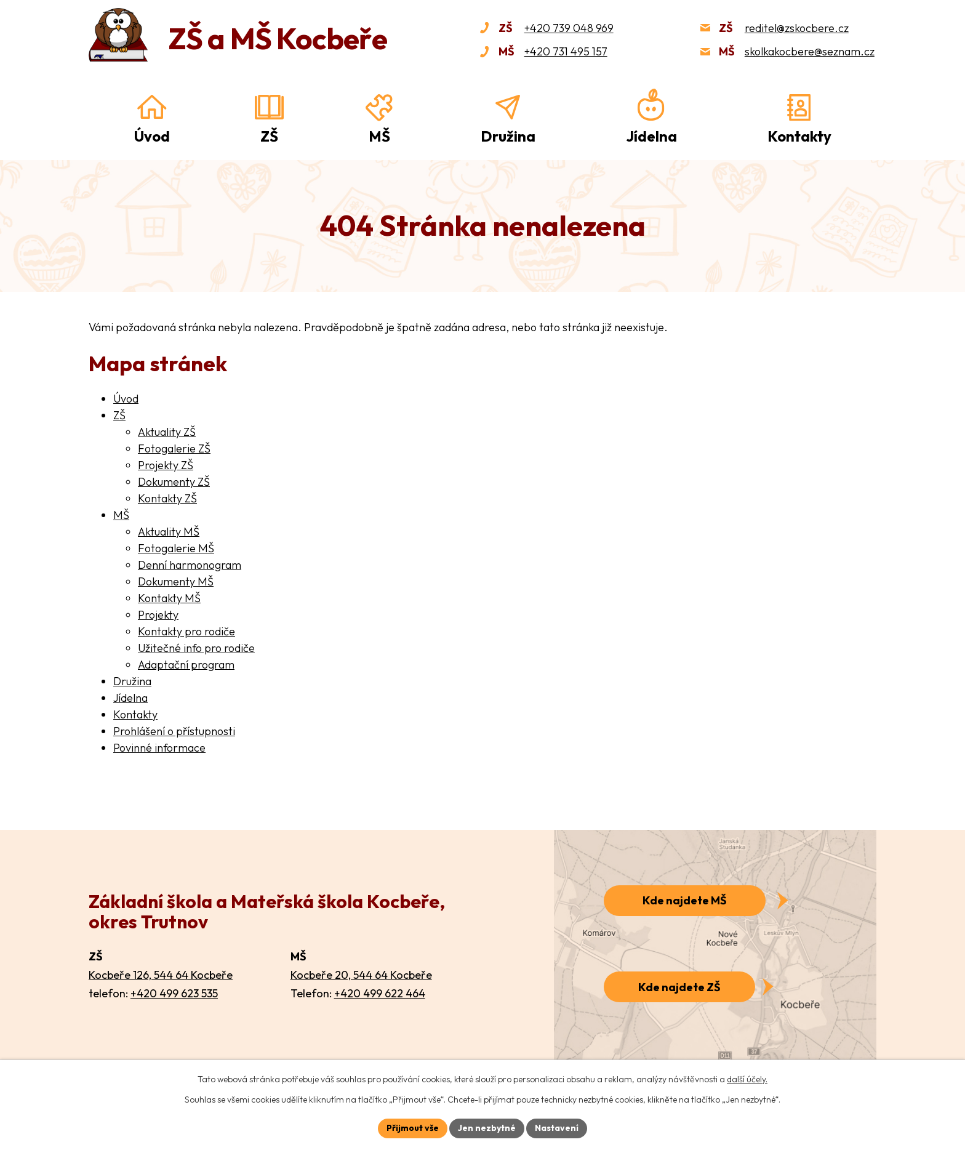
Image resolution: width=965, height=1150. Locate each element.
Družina (508, 136)
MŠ (379, 136)
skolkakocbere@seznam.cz (810, 51)
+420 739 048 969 (569, 28)
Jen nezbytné (487, 1127)
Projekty (158, 615)
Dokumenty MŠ (176, 581)
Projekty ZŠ (165, 465)
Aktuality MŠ (168, 532)
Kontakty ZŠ (167, 498)
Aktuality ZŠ (167, 432)
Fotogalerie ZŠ (174, 448)
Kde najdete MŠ (685, 900)
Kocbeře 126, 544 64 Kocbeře (161, 975)
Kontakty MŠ (169, 598)
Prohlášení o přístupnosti (174, 731)
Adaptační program (186, 664)
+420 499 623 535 (174, 993)
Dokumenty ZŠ (174, 482)
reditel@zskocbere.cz (797, 28)
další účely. (747, 1079)
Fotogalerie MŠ (176, 548)
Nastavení (557, 1127)
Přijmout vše (412, 1127)
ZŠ (269, 136)
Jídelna (651, 136)
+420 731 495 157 (565, 51)
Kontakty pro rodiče (186, 631)
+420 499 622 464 (379, 993)
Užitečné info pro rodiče (196, 648)
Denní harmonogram (189, 565)
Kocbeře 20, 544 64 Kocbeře (361, 975)
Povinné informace (159, 748)
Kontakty (799, 136)
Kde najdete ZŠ (679, 987)
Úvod (152, 136)
